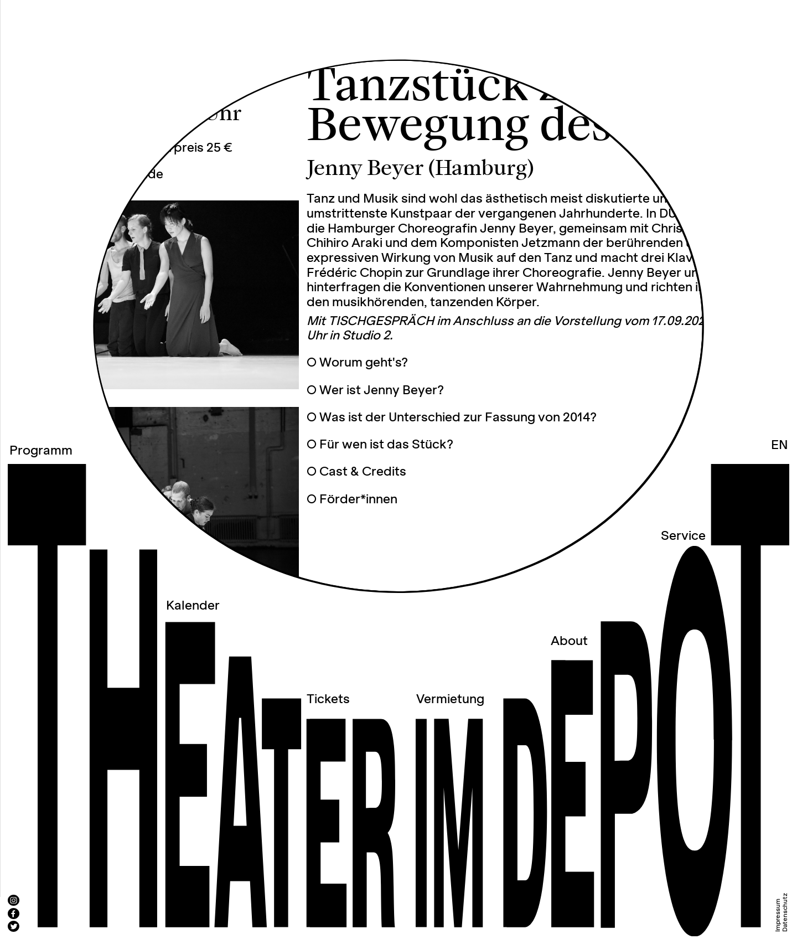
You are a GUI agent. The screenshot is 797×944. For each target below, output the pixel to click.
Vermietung (450, 699)
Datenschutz (785, 912)
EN (779, 445)
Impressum (778, 915)
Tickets (328, 699)
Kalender (193, 606)
